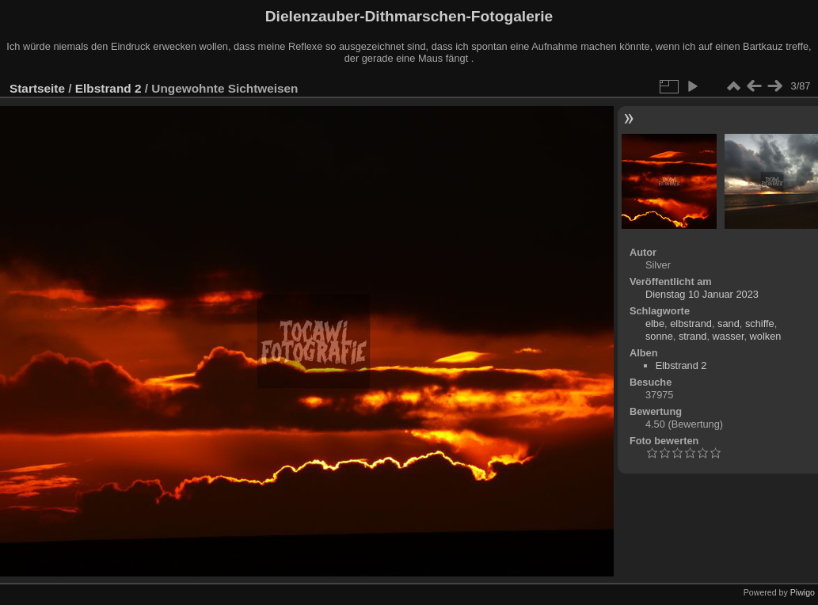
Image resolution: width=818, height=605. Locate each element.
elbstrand (691, 323)
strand (693, 336)
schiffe (759, 323)
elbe (654, 323)
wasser (728, 336)
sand (728, 323)
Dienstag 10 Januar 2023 (702, 294)
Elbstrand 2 (108, 88)
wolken (766, 336)
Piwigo (802, 592)
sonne (659, 336)
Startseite (37, 88)
